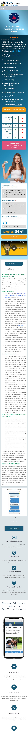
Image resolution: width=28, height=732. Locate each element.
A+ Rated (18, 105)
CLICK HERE (16, 51)
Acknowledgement (8, 200)
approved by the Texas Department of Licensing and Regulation (15, 295)
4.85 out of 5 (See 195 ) (8, 39)
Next (14, 236)
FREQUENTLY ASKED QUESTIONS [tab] (12, 269)
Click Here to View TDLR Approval (14, 109)
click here (20, 325)
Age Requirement (8, 185)
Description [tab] (10, 263)
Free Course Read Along (10, 216)
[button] (14, 248)
